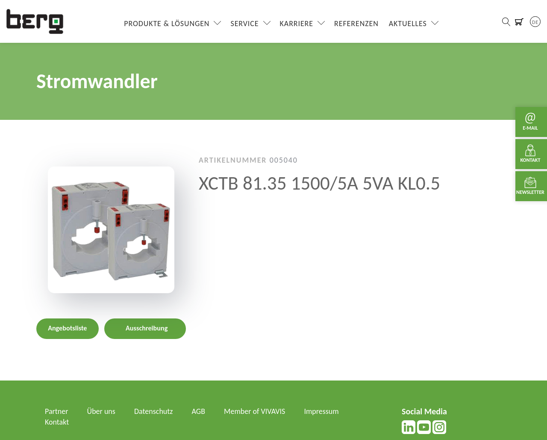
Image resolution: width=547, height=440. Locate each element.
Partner (56, 411)
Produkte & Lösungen (166, 23)
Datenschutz (153, 411)
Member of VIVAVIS (254, 411)
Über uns (101, 411)
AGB (198, 411)
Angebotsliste (67, 328)
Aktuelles (408, 23)
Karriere (296, 23)
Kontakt (57, 422)
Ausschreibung (147, 328)
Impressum (321, 411)
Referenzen (356, 23)
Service (244, 23)
